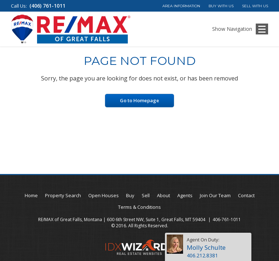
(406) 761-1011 (47, 5)
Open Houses (103, 195)
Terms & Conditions (139, 207)
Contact (246, 195)
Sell (146, 195)
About (163, 195)
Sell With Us (255, 6)
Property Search (63, 195)
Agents (185, 195)
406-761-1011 (227, 219)
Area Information (181, 6)
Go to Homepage (139, 100)
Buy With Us (221, 6)
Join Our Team (215, 195)
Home (31, 195)
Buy (130, 195)
